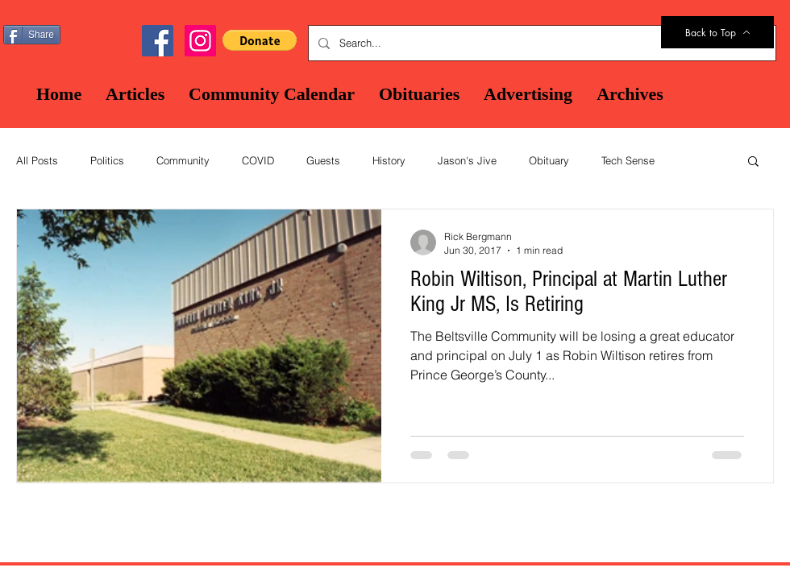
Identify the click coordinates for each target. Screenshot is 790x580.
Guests (323, 160)
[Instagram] (200, 40)
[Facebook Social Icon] (157, 40)
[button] (259, 40)
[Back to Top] (717, 32)
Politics (107, 160)
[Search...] (540, 43)
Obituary (549, 160)
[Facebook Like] (105, 33)
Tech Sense (628, 160)
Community (183, 160)
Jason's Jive (467, 160)
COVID (258, 160)
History (388, 160)
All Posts (37, 160)
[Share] (31, 34)
